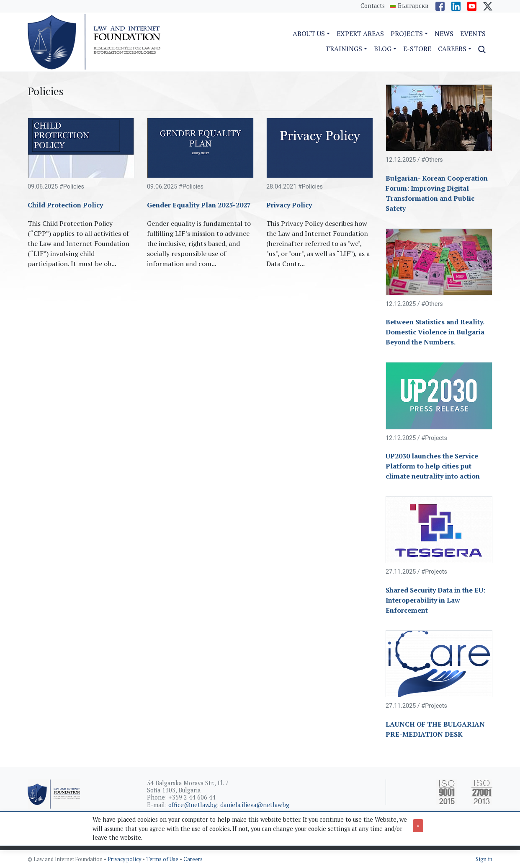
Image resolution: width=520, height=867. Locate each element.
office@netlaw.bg (192, 805)
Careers (193, 859)
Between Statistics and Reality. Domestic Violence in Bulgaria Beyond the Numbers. (435, 332)
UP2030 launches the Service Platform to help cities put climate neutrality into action (433, 466)
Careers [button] (452, 48)
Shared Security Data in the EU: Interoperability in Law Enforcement (435, 600)
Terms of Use (163, 859)
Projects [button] (407, 33)
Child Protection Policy (65, 205)
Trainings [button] (343, 48)
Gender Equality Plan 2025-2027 (199, 205)
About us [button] (309, 33)
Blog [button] (382, 48)
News (444, 33)
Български (413, 6)
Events (473, 33)
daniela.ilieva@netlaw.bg (254, 805)
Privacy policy (125, 859)
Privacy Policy (289, 205)
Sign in (484, 859)
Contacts (372, 6)
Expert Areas (360, 33)
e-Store (417, 48)
